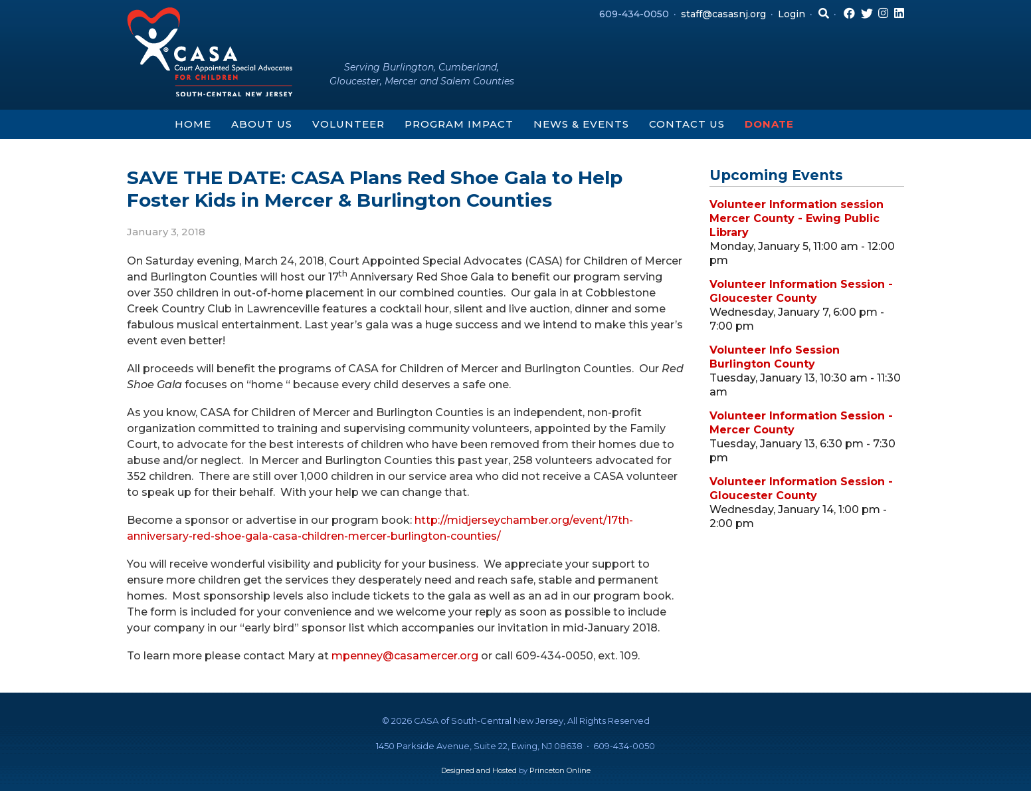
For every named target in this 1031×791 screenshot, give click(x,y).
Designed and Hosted (479, 770)
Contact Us (687, 124)
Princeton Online (560, 770)
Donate (769, 124)
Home (193, 124)
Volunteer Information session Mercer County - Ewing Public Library (796, 218)
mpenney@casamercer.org (404, 655)
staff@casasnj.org (723, 14)
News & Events (581, 124)
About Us (261, 124)
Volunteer (348, 124)
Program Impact (459, 124)
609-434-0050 (634, 14)
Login (791, 14)
